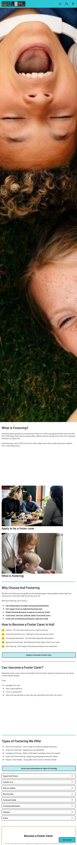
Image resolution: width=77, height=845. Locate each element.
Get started (67, 840)
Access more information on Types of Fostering (39, 768)
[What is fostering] (38, 555)
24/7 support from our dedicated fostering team (24, 609)
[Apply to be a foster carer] (38, 508)
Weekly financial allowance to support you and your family (28, 612)
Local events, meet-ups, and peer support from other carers (28, 615)
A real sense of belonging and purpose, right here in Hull (27, 619)
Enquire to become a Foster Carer (38, 655)
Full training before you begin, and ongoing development (27, 606)
